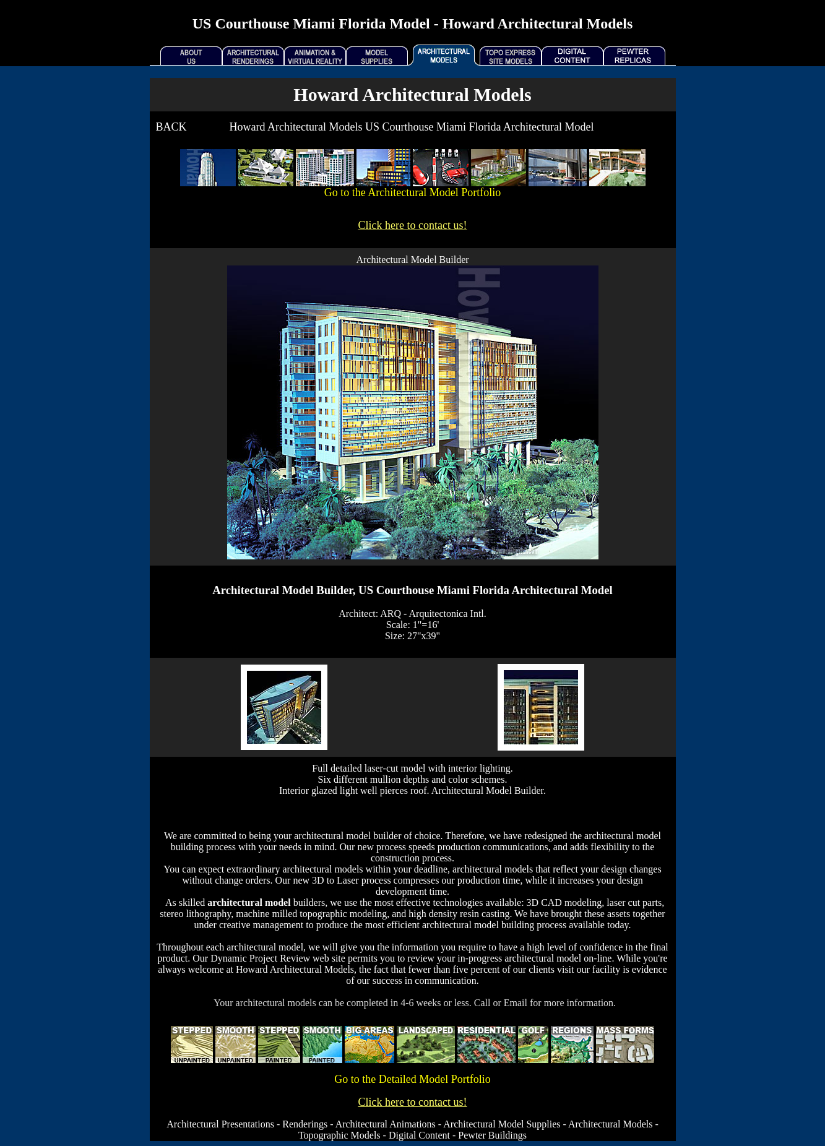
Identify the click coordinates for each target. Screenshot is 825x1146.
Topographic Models (339, 1135)
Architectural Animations (385, 1124)
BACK (171, 127)
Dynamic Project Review (260, 958)
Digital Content (419, 1135)
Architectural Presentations (220, 1124)
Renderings (304, 1124)
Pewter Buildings (492, 1135)
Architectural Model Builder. (488, 790)
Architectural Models (610, 1124)
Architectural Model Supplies (501, 1124)
